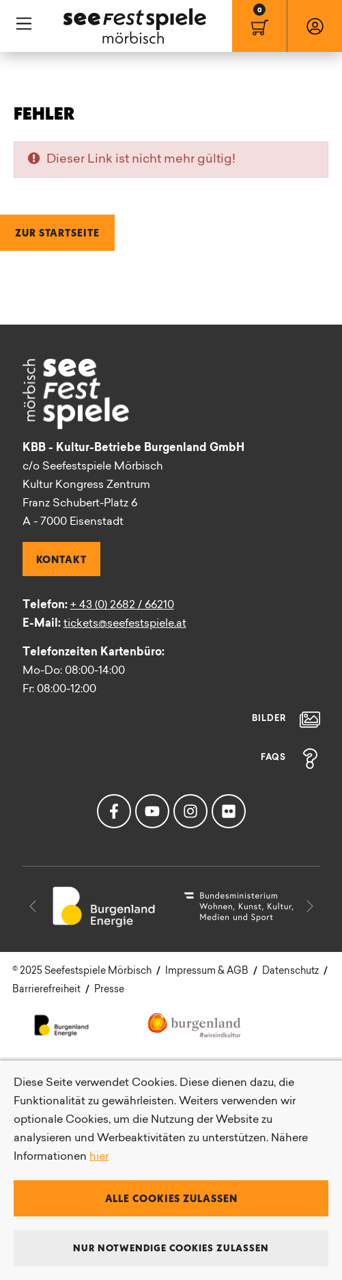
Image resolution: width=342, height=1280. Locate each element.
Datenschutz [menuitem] (290, 971)
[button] (33, 906)
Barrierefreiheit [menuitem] (46, 990)
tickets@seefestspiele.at (124, 623)
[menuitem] (259, 26)
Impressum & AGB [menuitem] (206, 971)
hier (99, 1157)
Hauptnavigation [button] (24, 24)
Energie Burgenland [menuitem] (61, 1024)
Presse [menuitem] (109, 990)
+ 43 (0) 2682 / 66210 (122, 605)
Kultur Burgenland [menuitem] (195, 1024)
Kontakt (61, 559)
